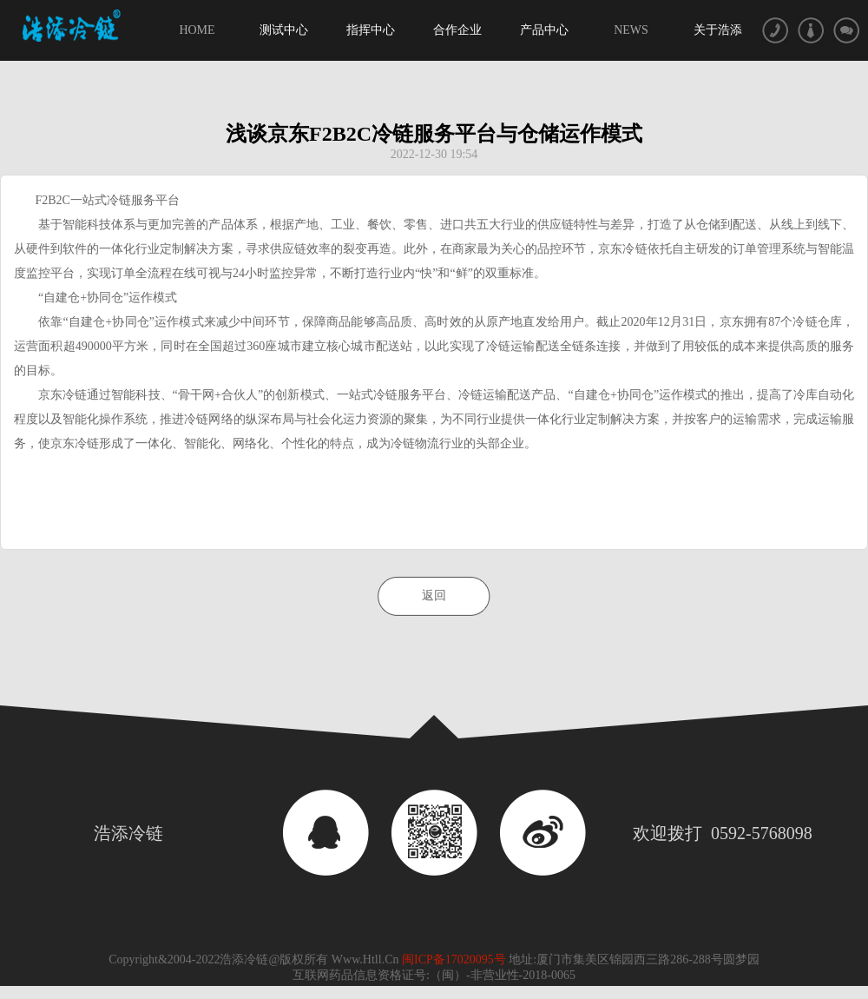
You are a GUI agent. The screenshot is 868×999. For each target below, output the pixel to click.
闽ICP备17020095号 (455, 959)
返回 (434, 595)
